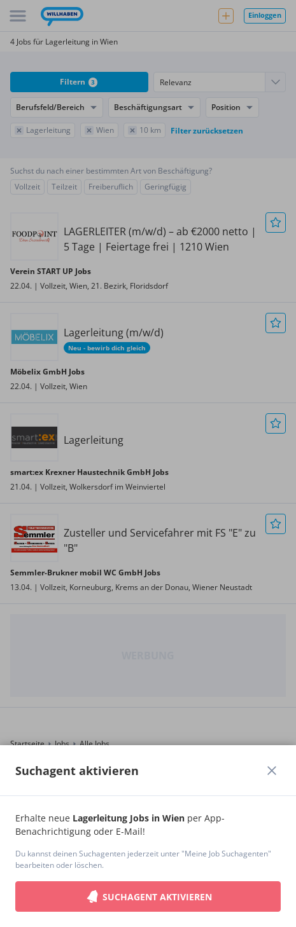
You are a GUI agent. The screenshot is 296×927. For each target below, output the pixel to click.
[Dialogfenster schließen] (272, 770)
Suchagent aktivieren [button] (148, 896)
